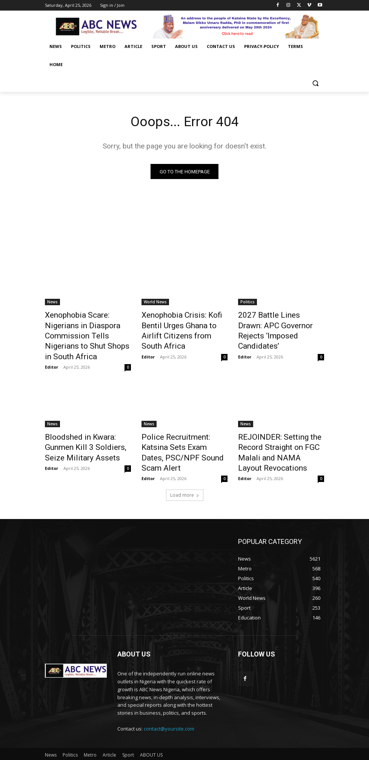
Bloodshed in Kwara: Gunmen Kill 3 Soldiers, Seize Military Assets (86, 428)
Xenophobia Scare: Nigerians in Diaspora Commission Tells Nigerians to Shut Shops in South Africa (87, 328)
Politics (247, 303)
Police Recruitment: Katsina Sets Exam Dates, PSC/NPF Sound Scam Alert (180, 428)
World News (155, 303)
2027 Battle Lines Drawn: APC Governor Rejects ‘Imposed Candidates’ (280, 324)
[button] (315, 83)
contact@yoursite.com (169, 704)
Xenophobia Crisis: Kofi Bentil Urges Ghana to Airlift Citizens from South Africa (184, 324)
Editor (51, 350)
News (52, 303)
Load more (184, 470)
